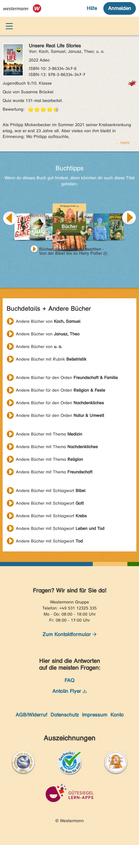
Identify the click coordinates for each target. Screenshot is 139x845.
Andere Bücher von (48, 321)
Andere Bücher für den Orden (67, 377)
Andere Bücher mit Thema (49, 434)
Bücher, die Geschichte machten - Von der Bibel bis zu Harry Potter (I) (73, 250)
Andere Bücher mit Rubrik (51, 359)
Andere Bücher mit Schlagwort (50, 490)
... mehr (123, 142)
